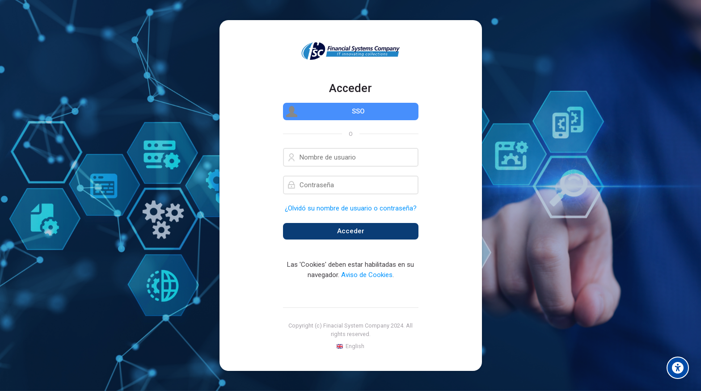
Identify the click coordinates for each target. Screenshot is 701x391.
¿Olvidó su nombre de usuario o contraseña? (351, 208)
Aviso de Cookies (367, 275)
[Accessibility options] (678, 368)
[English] (350, 346)
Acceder (350, 231)
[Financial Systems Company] (350, 51)
